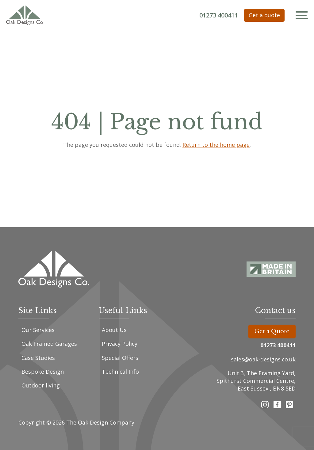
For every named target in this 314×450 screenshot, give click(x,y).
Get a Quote (272, 331)
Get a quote (264, 15)
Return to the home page (216, 144)
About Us (114, 330)
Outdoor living (40, 385)
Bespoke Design (42, 371)
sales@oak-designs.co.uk (263, 359)
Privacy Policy (119, 343)
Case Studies (38, 357)
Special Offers (120, 357)
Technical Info (120, 371)
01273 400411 (218, 15)
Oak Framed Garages (49, 343)
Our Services (38, 330)
